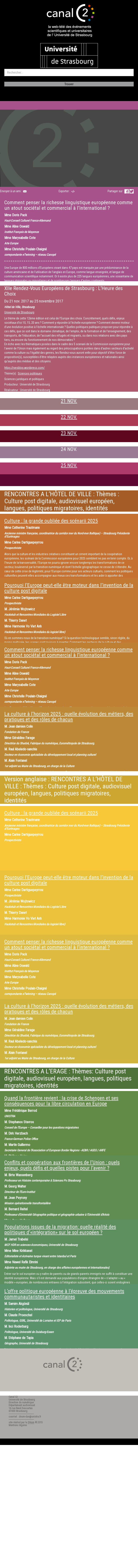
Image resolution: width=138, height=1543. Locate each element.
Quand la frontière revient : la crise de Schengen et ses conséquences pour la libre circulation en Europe (61, 1101)
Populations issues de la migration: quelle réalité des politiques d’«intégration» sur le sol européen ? (60, 1229)
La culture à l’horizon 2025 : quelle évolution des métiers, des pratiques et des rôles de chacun (68, 716)
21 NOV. (69, 401)
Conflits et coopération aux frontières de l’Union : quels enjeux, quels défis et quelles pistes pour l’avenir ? (62, 1165)
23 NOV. (69, 433)
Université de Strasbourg (19, 312)
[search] (69, 72)
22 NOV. (69, 417)
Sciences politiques (30, 373)
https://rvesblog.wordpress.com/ (24, 367)
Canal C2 (13, 1396)
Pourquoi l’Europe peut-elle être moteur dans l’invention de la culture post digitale (68, 588)
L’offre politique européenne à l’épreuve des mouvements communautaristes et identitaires (64, 1294)
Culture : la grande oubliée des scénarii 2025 (51, 521)
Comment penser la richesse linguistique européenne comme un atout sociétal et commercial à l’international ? (68, 652)
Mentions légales (18, 1425)
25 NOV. (69, 465)
